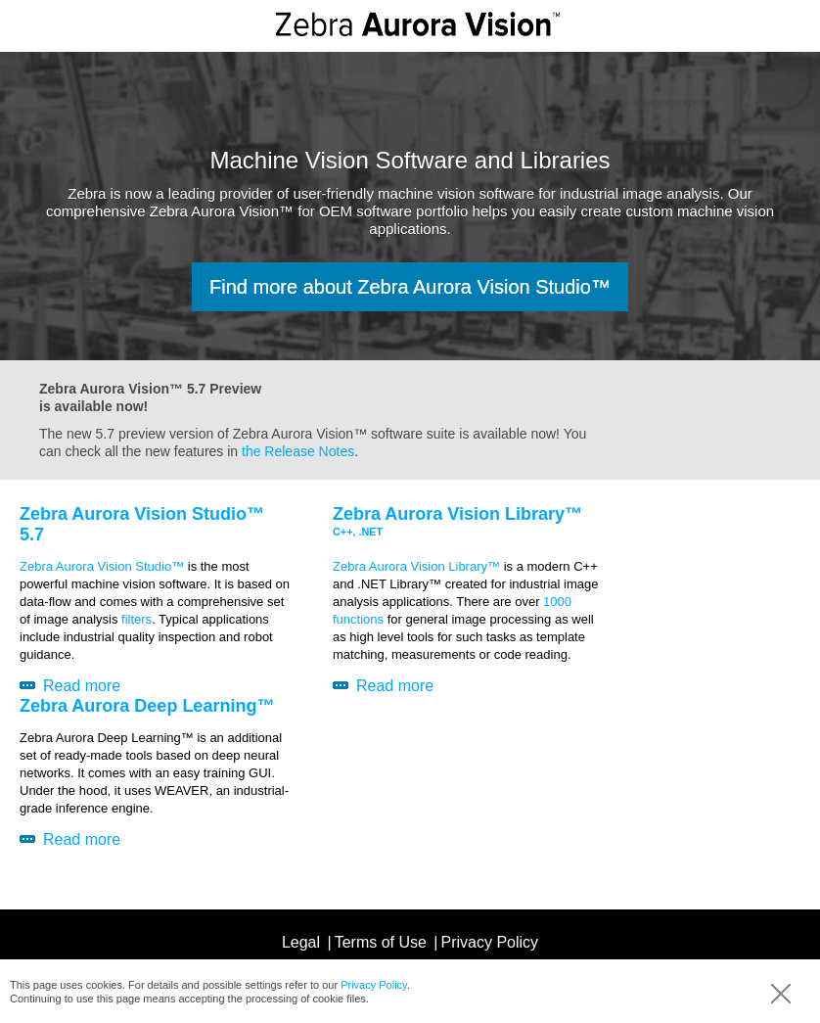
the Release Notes (298, 451)
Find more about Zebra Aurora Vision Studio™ (410, 287)
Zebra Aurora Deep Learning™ (147, 706)
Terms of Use (381, 942)
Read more (81, 685)
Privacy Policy (374, 985)
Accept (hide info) (780, 993)
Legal (301, 942)
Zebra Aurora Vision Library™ (416, 566)
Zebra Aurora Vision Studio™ (102, 566)
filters (136, 619)
